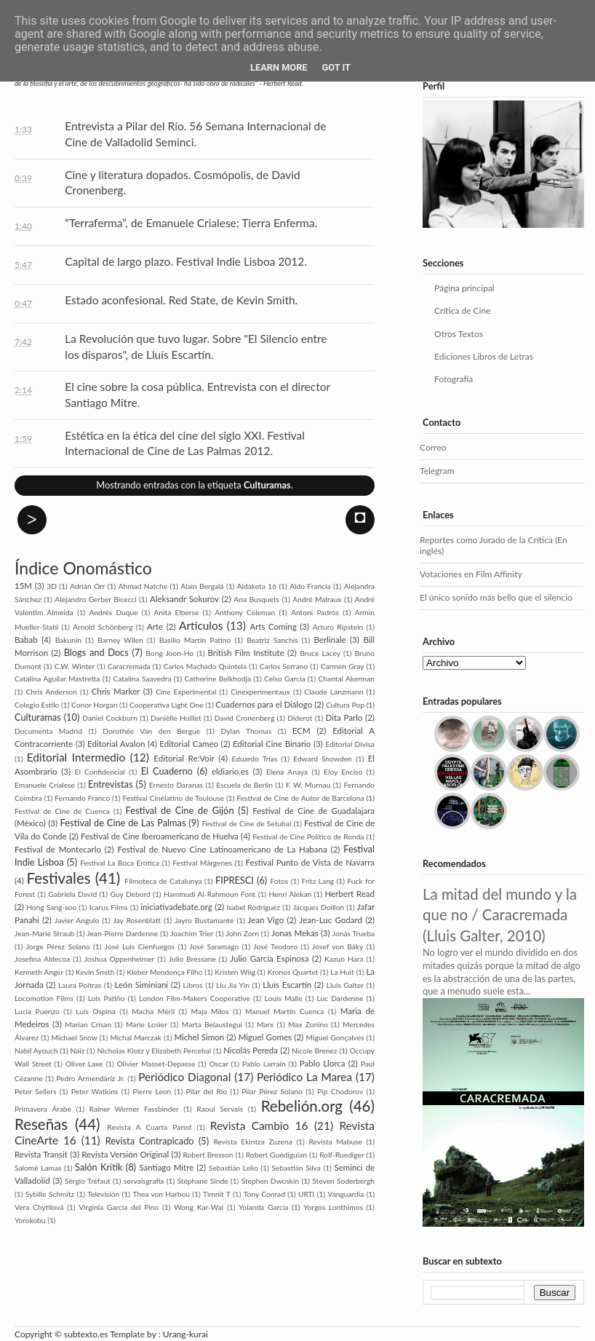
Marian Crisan (88, 1024)
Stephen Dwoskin (270, 1180)
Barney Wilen (120, 640)
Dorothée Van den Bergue (151, 731)
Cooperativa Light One (166, 704)
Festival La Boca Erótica (119, 862)
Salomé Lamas (38, 1167)
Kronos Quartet (292, 972)
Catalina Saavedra (142, 678)
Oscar (218, 1063)
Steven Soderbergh (343, 1180)
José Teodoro (275, 946)
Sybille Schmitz (50, 1194)
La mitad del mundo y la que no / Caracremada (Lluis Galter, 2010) (500, 914)
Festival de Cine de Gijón (180, 810)
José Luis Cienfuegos (140, 946)
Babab (26, 639)
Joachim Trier (191, 933)
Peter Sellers (36, 1091)
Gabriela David (72, 894)
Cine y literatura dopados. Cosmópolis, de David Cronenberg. (182, 182)
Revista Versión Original (125, 1154)
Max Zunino (308, 1024)
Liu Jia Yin (232, 985)
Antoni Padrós (315, 612)
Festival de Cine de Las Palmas (123, 822)
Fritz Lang (318, 881)
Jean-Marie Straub (44, 933)
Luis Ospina (96, 1011)
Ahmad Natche (143, 586)
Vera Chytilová (39, 1207)
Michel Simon (199, 1037)
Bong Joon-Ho (169, 653)
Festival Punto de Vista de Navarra (310, 862)
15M (23, 585)
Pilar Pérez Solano (272, 1091)
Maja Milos (210, 1011)
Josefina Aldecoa (42, 958)
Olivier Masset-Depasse (156, 1063)
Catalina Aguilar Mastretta (57, 678)
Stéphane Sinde (202, 1180)
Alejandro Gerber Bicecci (95, 599)
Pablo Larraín (264, 1063)
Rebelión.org (302, 1106)
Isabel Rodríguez (253, 907)
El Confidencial (100, 771)
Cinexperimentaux (260, 691)
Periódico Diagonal (184, 1076)
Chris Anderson (51, 691)
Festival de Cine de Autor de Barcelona (300, 798)
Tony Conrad (264, 1194)
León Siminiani (142, 984)
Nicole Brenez (315, 1050)
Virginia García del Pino (119, 1207)
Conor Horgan (94, 704)
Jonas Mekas (295, 933)
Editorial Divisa (350, 744)
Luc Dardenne (339, 998)
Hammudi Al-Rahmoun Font (209, 894)
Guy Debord (130, 894)
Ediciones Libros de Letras (483, 356)
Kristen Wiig (235, 972)
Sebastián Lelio (233, 1167)
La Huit (342, 972)
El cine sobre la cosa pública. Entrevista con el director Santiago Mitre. (197, 394)
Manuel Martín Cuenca (284, 1011)
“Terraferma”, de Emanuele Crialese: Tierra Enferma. (191, 222)
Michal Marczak (135, 1037)
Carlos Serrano (284, 666)
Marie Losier (146, 1024)
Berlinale (330, 639)
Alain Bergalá (201, 586)
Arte (155, 626)
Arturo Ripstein (338, 626)
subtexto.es (87, 1334)
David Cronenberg (244, 717)
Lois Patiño (106, 998)
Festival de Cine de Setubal (246, 823)
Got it (336, 67)
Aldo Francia (309, 586)
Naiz (78, 1050)
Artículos (201, 625)
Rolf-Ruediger (341, 1154)
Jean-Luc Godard (331, 920)
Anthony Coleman (245, 612)
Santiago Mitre (166, 1167)
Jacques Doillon (319, 907)
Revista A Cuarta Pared (149, 1127)
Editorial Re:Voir (183, 758)
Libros (193, 985)
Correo (433, 447)
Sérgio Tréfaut (88, 1180)
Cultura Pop (345, 704)
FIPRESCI (234, 880)
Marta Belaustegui (212, 1024)
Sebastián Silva (296, 1167)
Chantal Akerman (347, 678)
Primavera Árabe (43, 1108)
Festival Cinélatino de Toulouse (173, 798)
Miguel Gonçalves (335, 1037)
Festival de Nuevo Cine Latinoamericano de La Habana (222, 849)
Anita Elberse (176, 612)
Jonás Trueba (353, 933)
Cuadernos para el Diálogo (263, 704)
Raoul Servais (219, 1108)
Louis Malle (284, 998)
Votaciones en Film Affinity (471, 574)
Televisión (103, 1194)
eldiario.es (230, 771)
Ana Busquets (256, 599)
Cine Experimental (186, 691)
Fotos (279, 881)
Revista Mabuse (335, 1141)
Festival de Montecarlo (58, 849)
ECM (301, 730)
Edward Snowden (322, 758)
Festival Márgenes (202, 862)
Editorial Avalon (116, 743)
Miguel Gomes (265, 1037)
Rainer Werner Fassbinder (134, 1108)
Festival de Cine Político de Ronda (308, 836)
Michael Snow (74, 1037)
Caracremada (129, 666)
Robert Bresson (208, 1154)
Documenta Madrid (48, 731)
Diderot (299, 717)
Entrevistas (110, 784)
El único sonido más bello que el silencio (496, 597)
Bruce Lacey (320, 653)
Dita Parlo (344, 717)
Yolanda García (263, 1207)
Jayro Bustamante (204, 920)
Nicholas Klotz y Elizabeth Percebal (154, 1050)
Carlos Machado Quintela (205, 666)
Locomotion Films (44, 998)
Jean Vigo (266, 920)
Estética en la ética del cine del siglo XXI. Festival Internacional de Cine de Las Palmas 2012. (185, 443)
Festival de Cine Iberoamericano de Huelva (160, 836)
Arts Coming (272, 626)
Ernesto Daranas (176, 784)
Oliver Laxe (84, 1063)
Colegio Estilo (37, 704)
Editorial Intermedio (76, 757)
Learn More (279, 67)
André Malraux (316, 599)
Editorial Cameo (188, 743)
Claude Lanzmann (334, 691)
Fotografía (453, 378)
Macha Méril (153, 1011)
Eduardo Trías (255, 758)
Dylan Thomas (246, 731)
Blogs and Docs (96, 652)
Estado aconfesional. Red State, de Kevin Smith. (181, 299)
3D (52, 586)
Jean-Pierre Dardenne (122, 933)
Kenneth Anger (39, 972)
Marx (265, 1024)
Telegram (437, 470)
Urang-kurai (185, 1334)
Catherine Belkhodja (217, 678)
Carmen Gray (342, 666)
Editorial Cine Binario (272, 743)
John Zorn (242, 933)
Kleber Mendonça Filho (164, 972)
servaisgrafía (144, 1180)
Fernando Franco (82, 798)
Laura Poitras (79, 985)
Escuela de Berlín (244, 784)
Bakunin (68, 640)
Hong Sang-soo (51, 907)
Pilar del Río (207, 1091)
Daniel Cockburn (109, 717)
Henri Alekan (289, 894)
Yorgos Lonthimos (333, 1207)
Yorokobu (30, 1220)
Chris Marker (116, 691)
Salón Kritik (98, 1167)
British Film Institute (246, 652)
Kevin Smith (95, 972)
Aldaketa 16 (256, 586)
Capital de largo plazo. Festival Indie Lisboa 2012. (186, 261)
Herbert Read (349, 893)
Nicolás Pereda (250, 1050)
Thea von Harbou (161, 1194)
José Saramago (214, 946)
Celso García (285, 678)
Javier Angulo (77, 920)
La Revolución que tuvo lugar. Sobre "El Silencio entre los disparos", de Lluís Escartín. (196, 346)
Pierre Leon (152, 1091)
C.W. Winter (75, 666)
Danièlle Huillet (176, 717)
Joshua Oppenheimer (119, 958)
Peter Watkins (95, 1091)
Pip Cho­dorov (340, 1091)
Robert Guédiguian (276, 1154)
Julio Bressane (192, 958)
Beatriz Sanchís (272, 640)
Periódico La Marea (304, 1076)
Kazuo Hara (343, 958)
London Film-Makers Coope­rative (194, 998)
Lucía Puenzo (37, 1011)
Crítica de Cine (462, 310)
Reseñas (41, 1124)
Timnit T (217, 1194)
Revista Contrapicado (149, 1141)
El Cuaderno (167, 771)
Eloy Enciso (343, 771)
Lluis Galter (345, 985)
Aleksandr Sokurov (184, 599)
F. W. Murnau (308, 784)
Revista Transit (41, 1154)
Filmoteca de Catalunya (162, 881)
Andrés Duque (113, 612)
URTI (306, 1194)
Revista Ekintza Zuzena (252, 1141)
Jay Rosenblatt (137, 920)
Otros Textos (458, 333)
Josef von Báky (337, 946)
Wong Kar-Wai (198, 1207)
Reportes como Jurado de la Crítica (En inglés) (493, 544)
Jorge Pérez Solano (58, 946)
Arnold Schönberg (102, 626)
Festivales (59, 878)
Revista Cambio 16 (259, 1125)
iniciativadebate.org (176, 906)
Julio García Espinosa (269, 958)
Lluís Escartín (287, 984)
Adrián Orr (87, 586)
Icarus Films (108, 907)
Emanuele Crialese (45, 784)
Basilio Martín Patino (195, 640)
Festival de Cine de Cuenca (62, 811)
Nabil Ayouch (36, 1050)
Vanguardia (345, 1194)
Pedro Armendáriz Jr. (90, 1078)
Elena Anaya (287, 771)
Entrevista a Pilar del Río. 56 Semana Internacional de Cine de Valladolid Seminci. (195, 134)
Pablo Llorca (323, 1063)
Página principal (464, 287)
